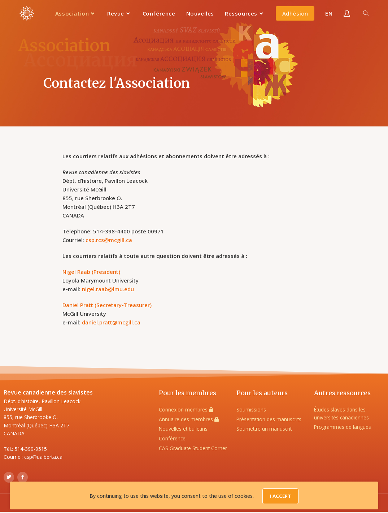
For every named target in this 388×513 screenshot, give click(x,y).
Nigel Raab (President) (91, 271)
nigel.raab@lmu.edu (108, 289)
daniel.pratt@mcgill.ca (111, 322)
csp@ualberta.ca (43, 456)
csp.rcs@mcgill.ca (109, 239)
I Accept (280, 497)
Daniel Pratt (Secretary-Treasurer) (107, 305)
